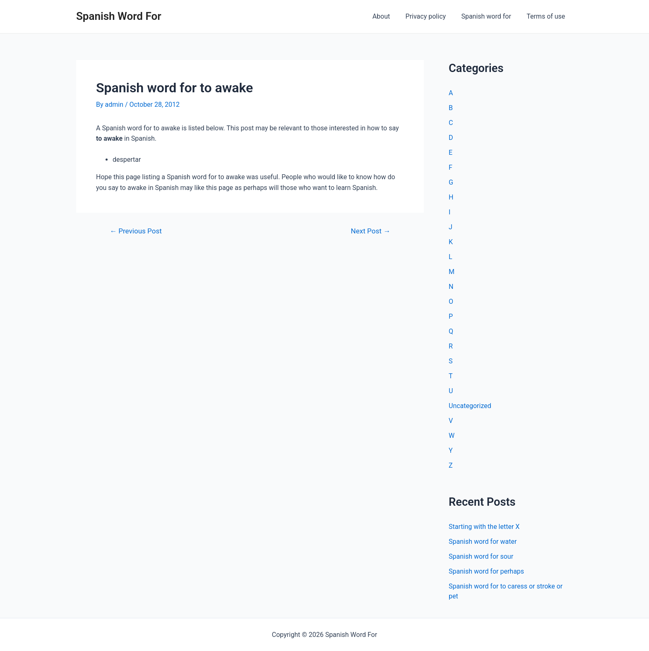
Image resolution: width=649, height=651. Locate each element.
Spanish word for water (483, 541)
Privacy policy (431, 16)
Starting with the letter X (484, 527)
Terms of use (547, 16)
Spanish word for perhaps (486, 571)
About (389, 16)
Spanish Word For (118, 16)
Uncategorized (470, 406)
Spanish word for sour (481, 556)
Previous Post (136, 231)
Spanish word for (489, 16)
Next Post (370, 231)
